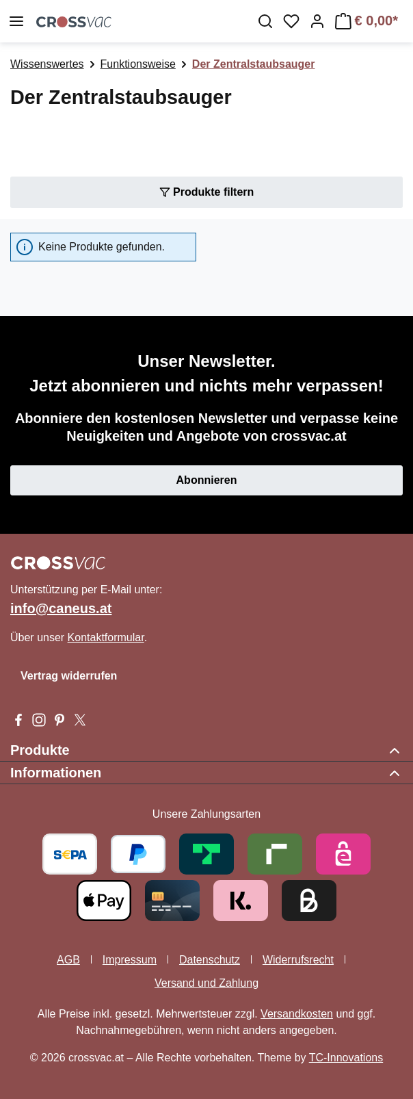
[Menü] (16, 21)
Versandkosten (297, 1014)
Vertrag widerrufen (69, 676)
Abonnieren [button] (206, 480)
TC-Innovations (346, 1057)
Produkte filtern (206, 191)
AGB (68, 960)
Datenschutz (209, 960)
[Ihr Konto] (317, 21)
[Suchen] (265, 21)
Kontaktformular (106, 637)
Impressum (130, 960)
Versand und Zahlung (206, 983)
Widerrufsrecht (298, 960)
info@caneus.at (60, 608)
